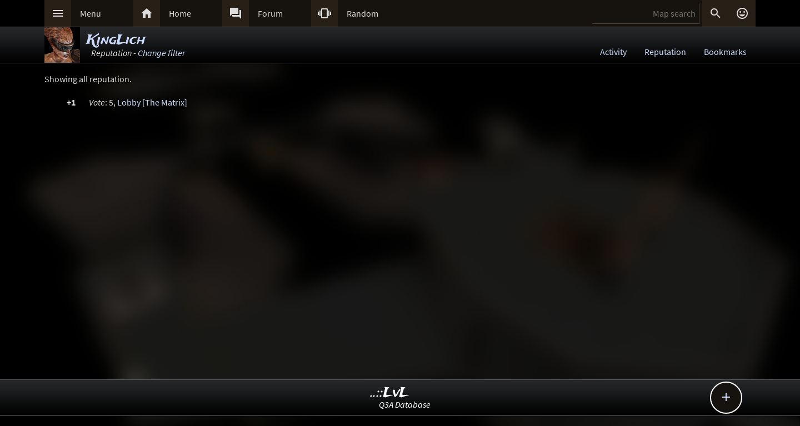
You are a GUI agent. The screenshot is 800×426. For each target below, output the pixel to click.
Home (180, 13)
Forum (270, 13)
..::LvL (389, 393)
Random (362, 13)
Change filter (161, 52)
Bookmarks (725, 51)
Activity (613, 51)
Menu (90, 13)
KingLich (116, 40)
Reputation (665, 51)
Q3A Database (405, 404)
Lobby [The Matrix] (152, 102)
